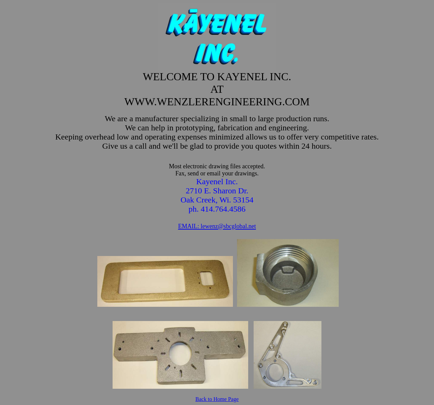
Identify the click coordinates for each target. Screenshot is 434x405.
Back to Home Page (217, 399)
